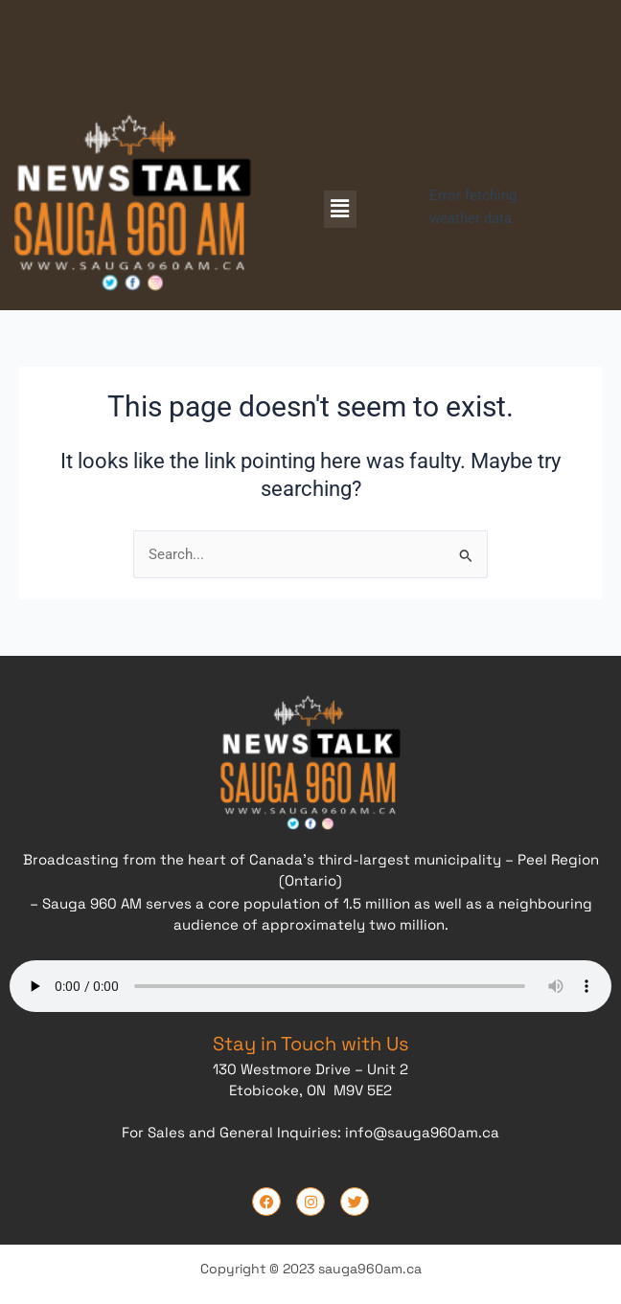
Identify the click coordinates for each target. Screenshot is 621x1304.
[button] (340, 209)
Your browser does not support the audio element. (310, 983)
